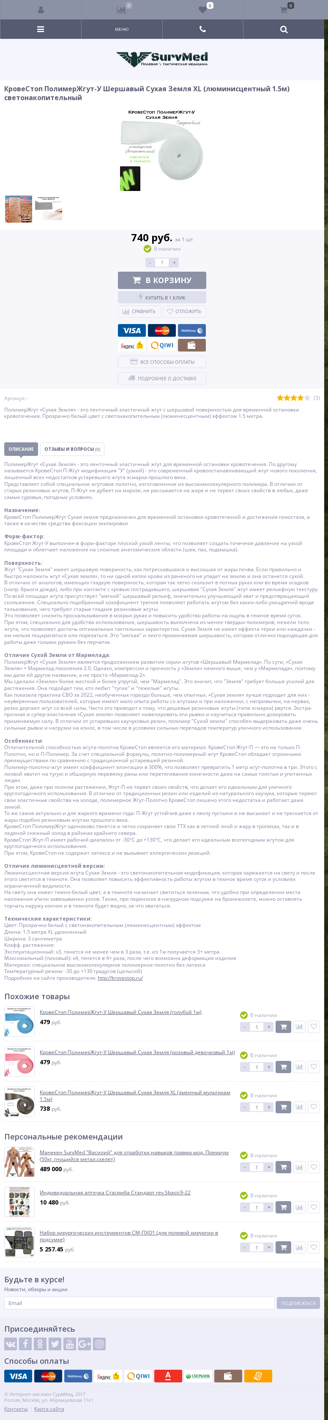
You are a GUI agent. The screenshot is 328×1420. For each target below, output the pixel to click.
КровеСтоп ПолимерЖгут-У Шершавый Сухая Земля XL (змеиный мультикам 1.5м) (135, 1095)
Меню (122, 29)
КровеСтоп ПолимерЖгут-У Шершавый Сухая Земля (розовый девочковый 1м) (137, 1052)
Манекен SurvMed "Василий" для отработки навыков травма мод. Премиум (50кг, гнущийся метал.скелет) (134, 1155)
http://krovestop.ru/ (120, 977)
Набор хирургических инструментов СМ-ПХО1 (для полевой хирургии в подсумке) (129, 1236)
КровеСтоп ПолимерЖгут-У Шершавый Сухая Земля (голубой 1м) (121, 1012)
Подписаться (299, 1303)
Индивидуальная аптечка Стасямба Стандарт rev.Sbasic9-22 (115, 1192)
